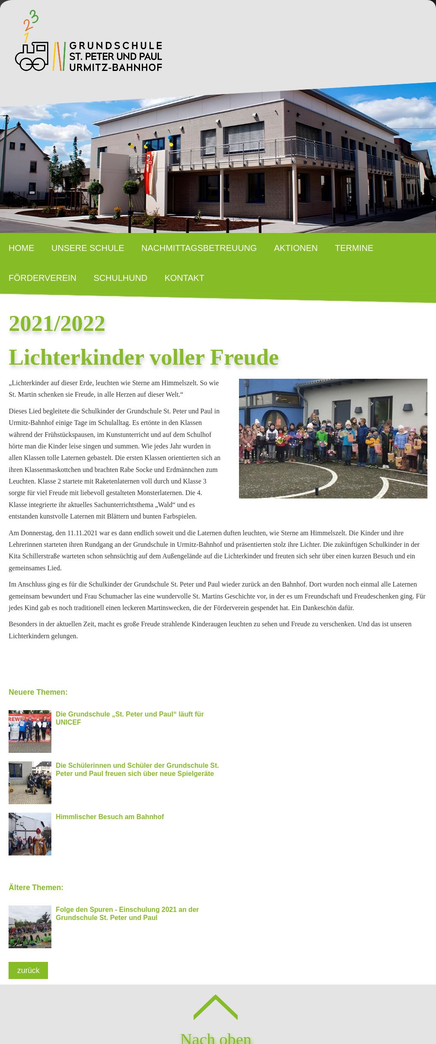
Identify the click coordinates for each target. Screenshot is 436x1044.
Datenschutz (244, 1018)
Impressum (185, 1018)
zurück (28, 913)
